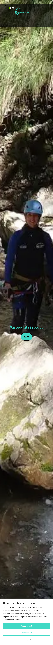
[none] (10, 8)
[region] (26, 622)
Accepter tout (26, 626)
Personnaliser (26, 633)
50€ (26, 337)
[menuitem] (10, 8)
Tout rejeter (26, 639)
